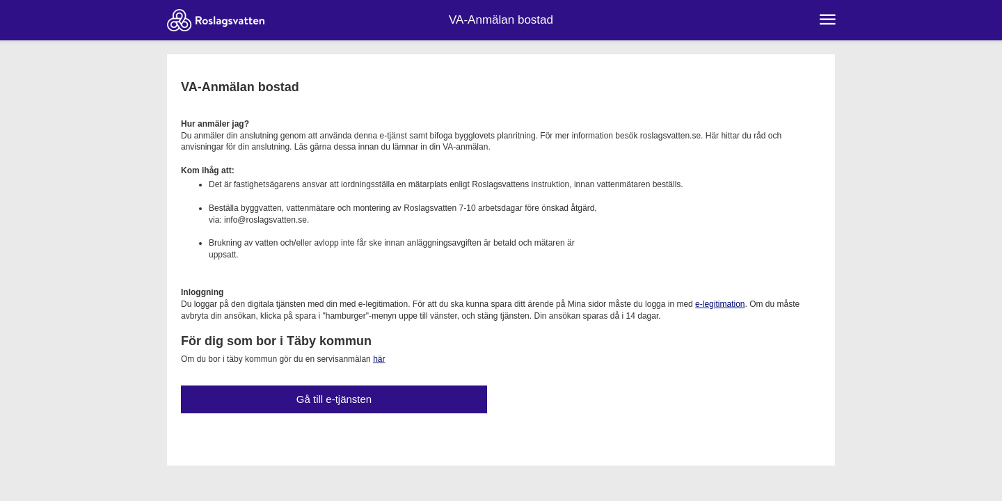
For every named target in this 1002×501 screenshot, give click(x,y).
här (379, 359)
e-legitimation (720, 304)
